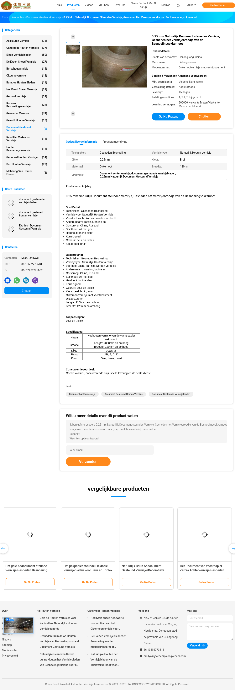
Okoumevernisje (26, 75)
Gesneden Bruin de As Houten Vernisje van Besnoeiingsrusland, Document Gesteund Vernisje (60, 641)
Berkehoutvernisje (26, 69)
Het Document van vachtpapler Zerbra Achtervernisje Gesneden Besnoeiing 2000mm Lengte (202, 570)
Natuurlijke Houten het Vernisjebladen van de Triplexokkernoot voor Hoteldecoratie (104, 660)
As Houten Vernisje (26, 41)
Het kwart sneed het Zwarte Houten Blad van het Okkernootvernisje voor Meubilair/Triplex (107, 623)
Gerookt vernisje (26, 96)
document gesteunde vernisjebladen (31, 201)
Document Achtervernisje (82, 394)
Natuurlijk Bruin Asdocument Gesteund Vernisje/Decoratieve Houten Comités (143, 570)
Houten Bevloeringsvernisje (26, 149)
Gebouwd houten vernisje (26, 157)
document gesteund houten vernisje (31, 214)
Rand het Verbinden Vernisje (26, 139)
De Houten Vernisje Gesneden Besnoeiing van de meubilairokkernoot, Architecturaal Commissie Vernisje (108, 642)
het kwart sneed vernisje (26, 89)
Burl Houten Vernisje (26, 164)
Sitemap (7, 644)
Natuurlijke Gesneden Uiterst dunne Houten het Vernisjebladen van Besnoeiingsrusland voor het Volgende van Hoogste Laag (60, 660)
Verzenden (88, 461)
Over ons (7, 634)
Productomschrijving (114, 141)
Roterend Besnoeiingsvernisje (26, 105)
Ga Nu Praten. (218, 5)
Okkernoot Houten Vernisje (26, 48)
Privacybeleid (10, 655)
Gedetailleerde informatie (81, 141)
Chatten (26, 290)
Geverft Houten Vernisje (26, 120)
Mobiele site (9, 650)
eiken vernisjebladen (26, 55)
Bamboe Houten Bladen (26, 82)
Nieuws (6, 639)
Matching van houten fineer (26, 173)
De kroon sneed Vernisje (26, 62)
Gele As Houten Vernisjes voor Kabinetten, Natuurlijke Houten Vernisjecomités (58, 623)
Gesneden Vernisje (26, 113)
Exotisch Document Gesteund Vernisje (30, 227)
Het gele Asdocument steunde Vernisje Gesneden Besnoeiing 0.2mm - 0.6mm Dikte (26, 570)
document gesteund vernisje (26, 129)
